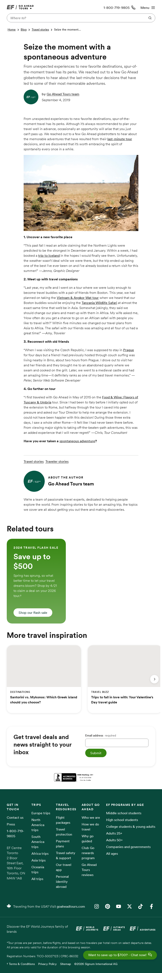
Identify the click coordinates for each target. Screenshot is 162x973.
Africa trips (40, 853)
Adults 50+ (114, 840)
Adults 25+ (114, 833)
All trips (37, 878)
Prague (128, 350)
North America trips (37, 824)
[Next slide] (154, 679)
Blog (24, 29)
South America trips (37, 841)
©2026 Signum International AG (95, 964)
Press (11, 824)
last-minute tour (119, 139)
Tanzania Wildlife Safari (99, 302)
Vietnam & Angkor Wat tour (78, 297)
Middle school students (123, 813)
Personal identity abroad (62, 881)
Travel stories (40, 29)
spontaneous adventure (77, 441)
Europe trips (40, 813)
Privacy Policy (47, 964)
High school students (122, 819)
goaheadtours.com (71, 906)
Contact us (15, 817)
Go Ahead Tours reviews (89, 869)
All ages (112, 853)
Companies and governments (128, 846)
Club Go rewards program (88, 852)
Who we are (91, 817)
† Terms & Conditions (21, 964)
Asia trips (38, 860)
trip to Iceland (49, 255)
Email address (100, 735)
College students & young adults (130, 826)
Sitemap (65, 964)
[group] (36, 581)
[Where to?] (75, 18)
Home (12, 29)
